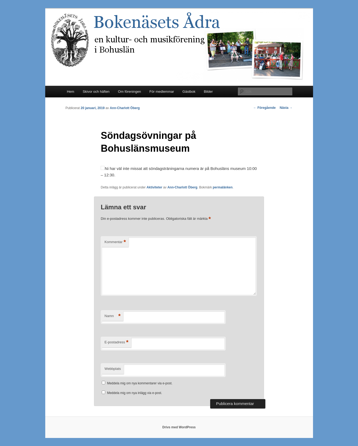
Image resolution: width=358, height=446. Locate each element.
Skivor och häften (96, 92)
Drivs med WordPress (179, 427)
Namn (112, 316)
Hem (70, 92)
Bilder (208, 92)
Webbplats (112, 369)
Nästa (286, 108)
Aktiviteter (154, 187)
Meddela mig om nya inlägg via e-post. (134, 393)
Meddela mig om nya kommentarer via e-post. (139, 383)
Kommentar (115, 242)
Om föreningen (129, 92)
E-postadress (116, 342)
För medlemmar (161, 92)
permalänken (223, 187)
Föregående (264, 108)
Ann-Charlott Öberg (125, 108)
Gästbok (188, 92)
